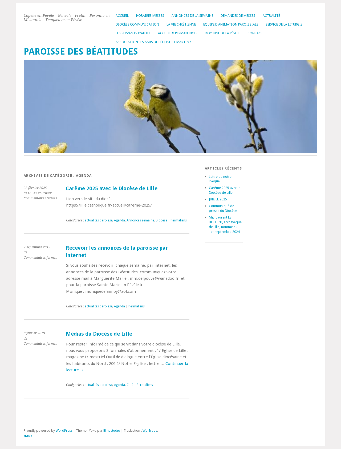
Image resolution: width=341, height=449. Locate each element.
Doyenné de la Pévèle (222, 33)
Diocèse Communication (137, 24)
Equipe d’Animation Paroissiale (230, 24)
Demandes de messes (238, 16)
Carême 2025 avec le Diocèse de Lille (111, 189)
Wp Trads (150, 430)
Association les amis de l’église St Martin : (153, 42)
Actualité (271, 16)
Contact (255, 33)
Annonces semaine (140, 220)
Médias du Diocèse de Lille (99, 334)
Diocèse (161, 220)
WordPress (64, 430)
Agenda (119, 220)
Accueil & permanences (177, 33)
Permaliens (178, 220)
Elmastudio (111, 430)
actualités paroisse (98, 220)
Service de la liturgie (284, 24)
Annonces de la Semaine (192, 16)
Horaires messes (150, 16)
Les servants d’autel (133, 33)
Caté (130, 385)
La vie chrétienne (181, 24)
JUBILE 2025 (218, 199)
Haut (28, 436)
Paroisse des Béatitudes (81, 51)
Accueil (122, 16)
